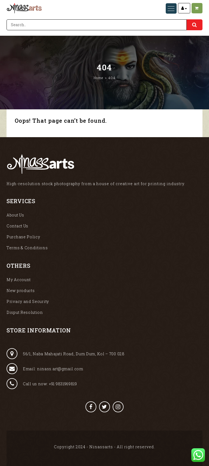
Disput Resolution (25, 312)
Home (98, 78)
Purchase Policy (23, 236)
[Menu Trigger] (171, 8)
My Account (19, 279)
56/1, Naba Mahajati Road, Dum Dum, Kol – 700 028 (66, 353)
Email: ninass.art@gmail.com (45, 368)
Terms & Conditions (27, 247)
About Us (15, 215)
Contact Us (17, 226)
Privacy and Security (28, 301)
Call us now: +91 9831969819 (42, 383)
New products (21, 290)
